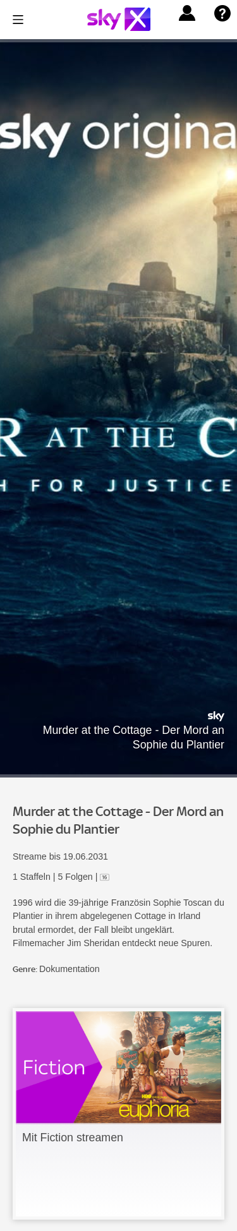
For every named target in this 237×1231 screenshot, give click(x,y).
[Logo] (118, 19)
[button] (187, 13)
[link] (118, 1114)
